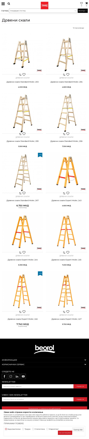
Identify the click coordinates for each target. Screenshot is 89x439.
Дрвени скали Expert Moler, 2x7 (66, 319)
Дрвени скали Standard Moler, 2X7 (23, 200)
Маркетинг (54, 429)
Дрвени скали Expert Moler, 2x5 (66, 260)
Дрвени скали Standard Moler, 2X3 (23, 82)
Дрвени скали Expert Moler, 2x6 (23, 319)
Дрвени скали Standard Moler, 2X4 (66, 82)
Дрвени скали (23, 78)
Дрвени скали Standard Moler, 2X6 (66, 141)
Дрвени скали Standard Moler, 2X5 (23, 141)
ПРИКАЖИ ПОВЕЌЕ (14, 423)
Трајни (27, 429)
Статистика (40, 429)
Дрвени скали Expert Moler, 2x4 (23, 260)
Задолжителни (14, 429)
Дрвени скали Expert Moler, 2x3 (66, 200)
